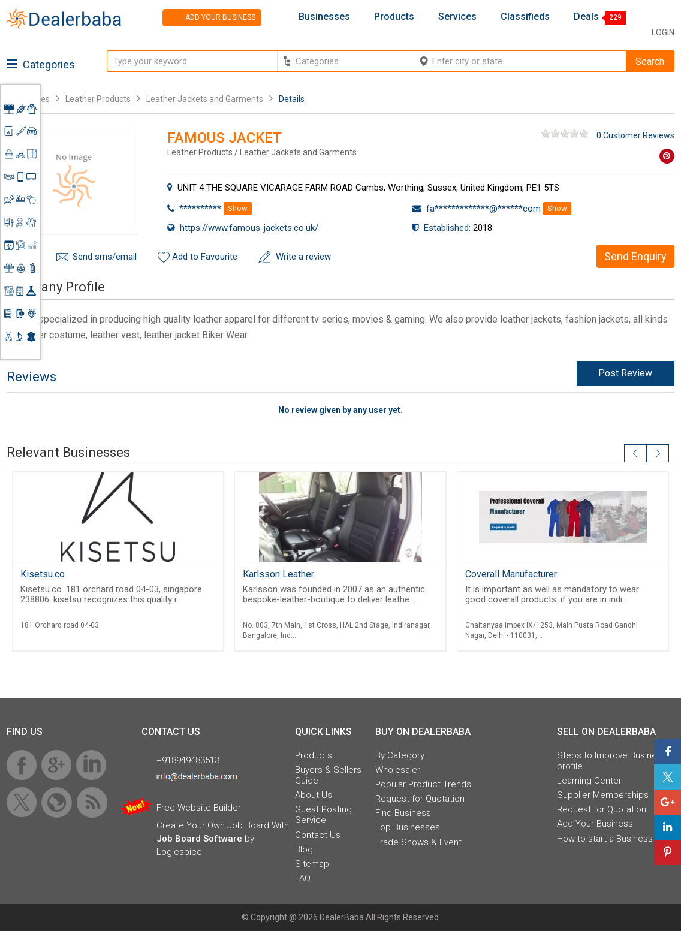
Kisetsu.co (42, 574)
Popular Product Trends (423, 784)
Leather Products (98, 99)
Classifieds (525, 16)
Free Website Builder (198, 807)
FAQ (303, 878)
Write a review (303, 256)
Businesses (324, 16)
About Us (313, 795)
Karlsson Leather (278, 574)
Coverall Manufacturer (511, 574)
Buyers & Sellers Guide (328, 775)
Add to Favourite (204, 256)
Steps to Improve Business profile (612, 761)
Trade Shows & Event (418, 842)
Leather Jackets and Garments (204, 99)
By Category (399, 755)
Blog (304, 849)
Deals (586, 16)
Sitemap (312, 863)
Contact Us (317, 835)
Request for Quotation (420, 798)
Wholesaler (397, 769)
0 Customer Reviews (635, 135)
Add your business (208, 17)
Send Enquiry (635, 256)
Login (663, 32)
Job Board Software (199, 838)
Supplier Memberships (603, 795)
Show (238, 208)
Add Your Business (595, 823)
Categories (41, 64)
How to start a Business (605, 838)
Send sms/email (105, 256)
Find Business (403, 813)
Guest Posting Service (323, 814)
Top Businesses (407, 827)
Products (394, 16)
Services (457, 16)
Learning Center (589, 780)
